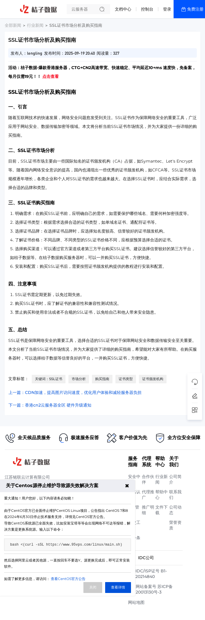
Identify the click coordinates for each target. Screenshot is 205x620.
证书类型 (126, 379)
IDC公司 (146, 557)
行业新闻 (35, 25)
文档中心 (123, 9)
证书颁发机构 (152, 379)
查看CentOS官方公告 (68, 578)
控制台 (147, 9)
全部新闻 (13, 25)
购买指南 (102, 379)
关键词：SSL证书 (48, 379)
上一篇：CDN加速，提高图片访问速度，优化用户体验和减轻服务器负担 (75, 392)
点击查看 (50, 76)
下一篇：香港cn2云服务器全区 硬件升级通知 (50, 405)
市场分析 (79, 379)
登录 (167, 9)
